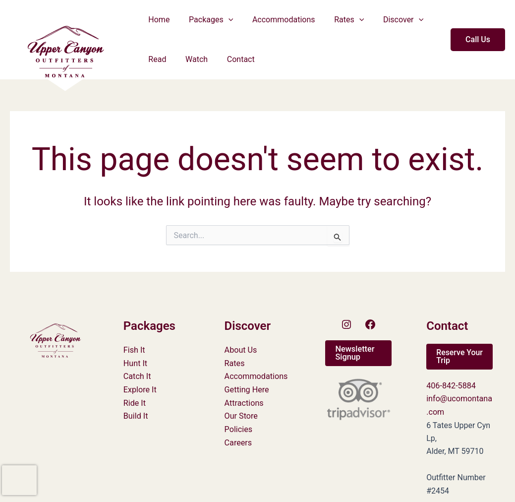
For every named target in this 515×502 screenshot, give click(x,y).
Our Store (241, 415)
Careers (238, 441)
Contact (232, 59)
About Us (241, 350)
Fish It (134, 350)
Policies (238, 428)
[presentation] (19, 480)
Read (156, 59)
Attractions (244, 402)
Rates (337, 20)
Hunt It (135, 363)
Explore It (139, 389)
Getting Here (247, 389)
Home (157, 19)
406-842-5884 (450, 385)
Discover (388, 20)
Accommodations (275, 19)
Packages (206, 20)
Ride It (134, 402)
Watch (191, 59)
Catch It (137, 376)
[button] (224, 20)
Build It (135, 415)
